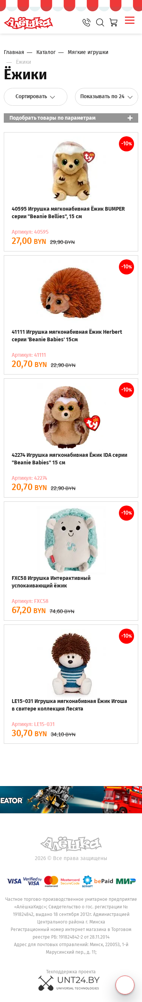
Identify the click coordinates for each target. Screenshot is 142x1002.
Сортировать (35, 96)
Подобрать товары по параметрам (52, 118)
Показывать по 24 (106, 96)
